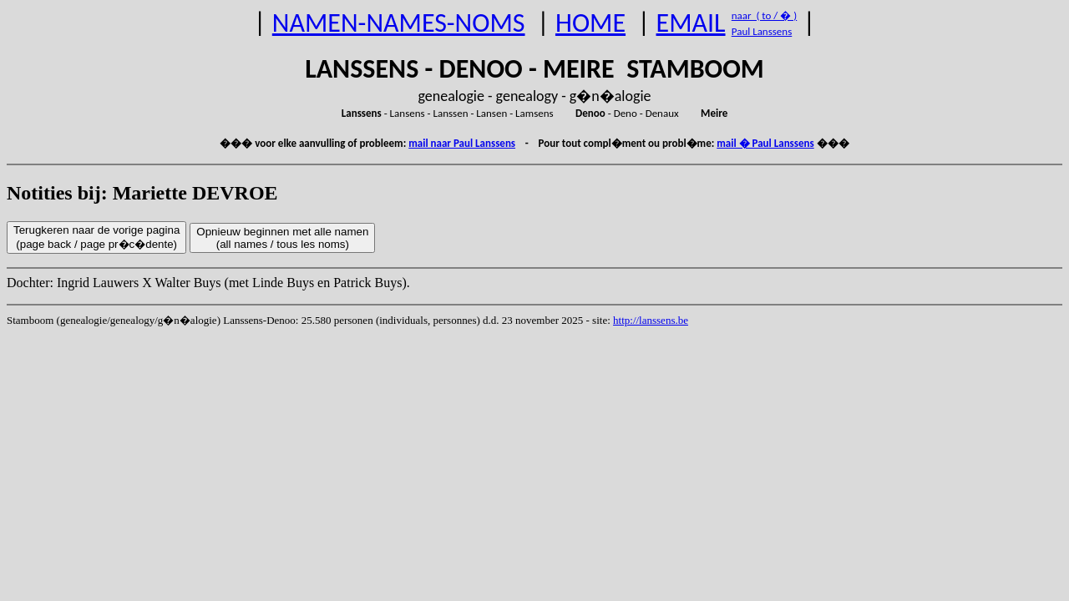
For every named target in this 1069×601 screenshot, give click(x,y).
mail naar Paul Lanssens (461, 143)
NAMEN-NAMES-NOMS (398, 23)
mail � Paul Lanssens (765, 143)
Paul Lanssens (762, 31)
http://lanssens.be (650, 320)
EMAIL (691, 23)
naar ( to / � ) (764, 15)
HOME (590, 23)
